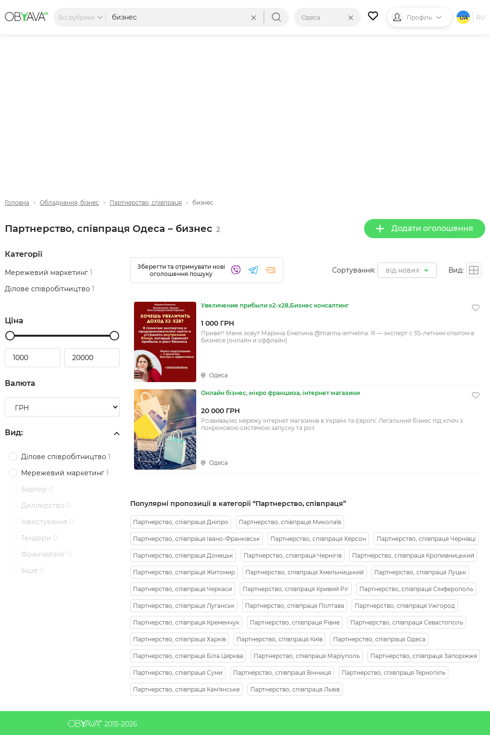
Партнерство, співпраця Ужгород (405, 605)
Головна (17, 202)
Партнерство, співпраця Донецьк (183, 555)
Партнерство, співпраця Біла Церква (188, 655)
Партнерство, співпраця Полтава (294, 605)
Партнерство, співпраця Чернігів (293, 555)
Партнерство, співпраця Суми (178, 672)
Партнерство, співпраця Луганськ (183, 605)
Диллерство (46, 505)
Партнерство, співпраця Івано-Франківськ (196, 538)
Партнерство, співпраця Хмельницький (304, 572)
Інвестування (47, 521)
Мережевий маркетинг (48, 272)
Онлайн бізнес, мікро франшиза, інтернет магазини (280, 392)
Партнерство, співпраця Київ (279, 639)
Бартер (37, 489)
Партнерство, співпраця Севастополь (406, 622)
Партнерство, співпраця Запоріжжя (423, 655)
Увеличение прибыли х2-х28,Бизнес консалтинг (275, 305)
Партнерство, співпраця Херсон (318, 538)
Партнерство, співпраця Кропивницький (413, 555)
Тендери (39, 538)
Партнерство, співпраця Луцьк (420, 572)
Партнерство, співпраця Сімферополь (416, 588)
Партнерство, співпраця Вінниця (282, 672)
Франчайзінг (46, 554)
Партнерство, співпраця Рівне (295, 622)
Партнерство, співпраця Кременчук (186, 622)
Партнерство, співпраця (146, 202)
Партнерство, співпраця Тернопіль (393, 672)
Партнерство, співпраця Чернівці (426, 538)
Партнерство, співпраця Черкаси (182, 588)
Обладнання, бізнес (69, 202)
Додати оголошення (424, 228)
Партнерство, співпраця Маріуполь (307, 655)
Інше (32, 570)
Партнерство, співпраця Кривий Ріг (296, 588)
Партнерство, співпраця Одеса (379, 639)
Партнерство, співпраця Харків (179, 639)
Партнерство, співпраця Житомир (184, 572)
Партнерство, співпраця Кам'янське (186, 689)
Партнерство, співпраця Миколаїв (290, 522)
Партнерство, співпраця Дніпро (180, 522)
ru (480, 17)
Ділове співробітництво (49, 289)
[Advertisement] (245, 109)
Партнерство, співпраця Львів (295, 689)
